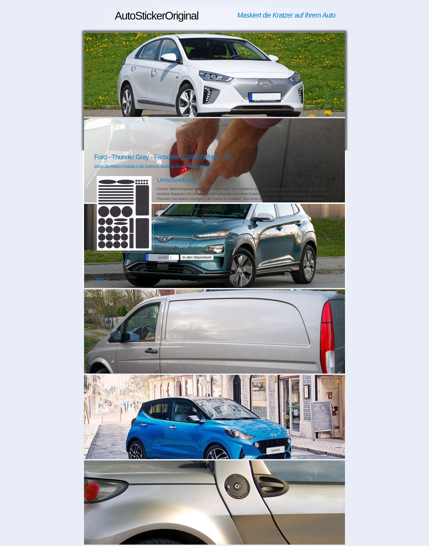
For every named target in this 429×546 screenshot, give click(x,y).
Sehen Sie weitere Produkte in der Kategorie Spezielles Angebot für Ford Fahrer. (153, 166)
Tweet (99, 279)
